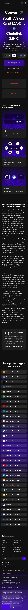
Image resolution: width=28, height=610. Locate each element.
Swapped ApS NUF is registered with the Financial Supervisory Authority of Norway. (12, 587)
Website (8, 346)
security (16, 318)
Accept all (5, 607)
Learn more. (9, 573)
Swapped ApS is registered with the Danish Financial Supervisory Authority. (11, 583)
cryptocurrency (17, 213)
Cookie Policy (16, 603)
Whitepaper (17, 346)
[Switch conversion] (14, 55)
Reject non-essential (17, 607)
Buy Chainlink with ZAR (14, 62)
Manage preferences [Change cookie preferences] (7, 603)
